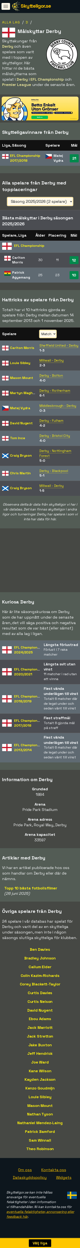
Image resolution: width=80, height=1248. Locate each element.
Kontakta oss (53, 1171)
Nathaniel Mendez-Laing (40, 1124)
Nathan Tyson (40, 1116)
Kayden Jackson (40, 1081)
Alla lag (11, 22)
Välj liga (40, 1243)
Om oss (25, 1171)
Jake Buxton (40, 1046)
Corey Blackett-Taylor (40, 986)
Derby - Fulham (51, 420)
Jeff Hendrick (40, 1055)
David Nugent (40, 1011)
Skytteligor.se (36, 6)
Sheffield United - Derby (59, 345)
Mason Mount (40, 1107)
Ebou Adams (40, 1020)
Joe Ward (40, 1064)
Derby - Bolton (51, 375)
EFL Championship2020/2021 (29, 673)
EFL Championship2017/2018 (29, 725)
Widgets (63, 1179)
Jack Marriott (40, 1029)
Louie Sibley (40, 1098)
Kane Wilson (40, 1072)
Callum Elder (40, 968)
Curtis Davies (40, 994)
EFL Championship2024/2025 (29, 651)
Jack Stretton (40, 1038)
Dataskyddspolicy (30, 1179)
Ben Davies (40, 951)
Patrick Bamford (40, 1133)
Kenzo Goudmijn (40, 1090)
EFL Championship (25, 158)
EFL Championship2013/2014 (29, 749)
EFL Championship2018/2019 (29, 700)
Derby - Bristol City (54, 435)
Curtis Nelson (40, 1003)
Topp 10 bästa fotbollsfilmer (30, 889)
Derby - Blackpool (53, 471)
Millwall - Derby (51, 360)
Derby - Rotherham (54, 390)
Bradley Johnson (40, 960)
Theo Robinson (40, 1150)
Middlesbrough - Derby (57, 405)
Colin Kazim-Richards (40, 977)
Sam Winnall (40, 1141)
